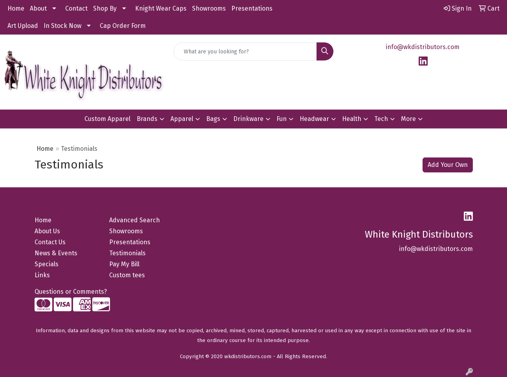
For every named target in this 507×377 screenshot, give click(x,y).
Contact (76, 8)
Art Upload (22, 25)
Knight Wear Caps (161, 8)
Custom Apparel (107, 119)
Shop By (105, 8)
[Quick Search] (245, 51)
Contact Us (50, 242)
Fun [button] (281, 119)
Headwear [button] (314, 119)
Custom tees (127, 275)
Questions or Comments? (71, 291)
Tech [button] (381, 119)
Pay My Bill (124, 264)
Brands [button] (147, 119)
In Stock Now (62, 25)
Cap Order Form (123, 25)
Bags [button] (213, 119)
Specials (47, 264)
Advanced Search (134, 220)
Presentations (252, 8)
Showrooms (209, 8)
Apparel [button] (181, 119)
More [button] (408, 119)
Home (15, 8)
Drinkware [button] (248, 119)
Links (42, 275)
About (38, 8)
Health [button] (351, 119)
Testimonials (127, 253)
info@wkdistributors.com (422, 47)
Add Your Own (448, 164)
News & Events (56, 253)
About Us (47, 231)
